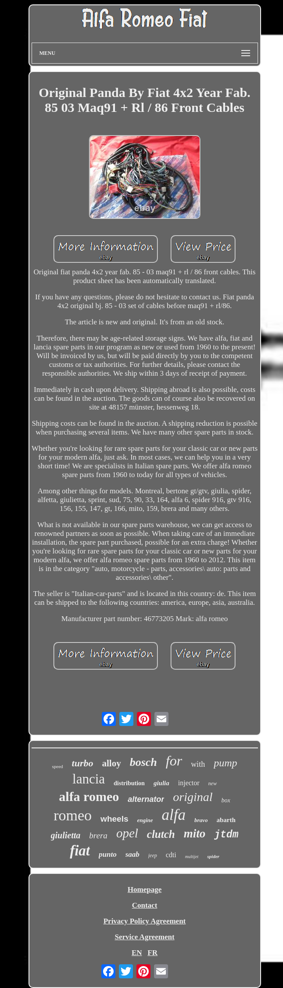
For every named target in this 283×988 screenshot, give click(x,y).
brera (98, 835)
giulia (161, 783)
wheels (114, 818)
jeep (152, 855)
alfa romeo (89, 796)
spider (213, 856)
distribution (129, 783)
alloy (111, 763)
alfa (174, 814)
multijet (192, 856)
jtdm (226, 835)
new (212, 783)
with (198, 764)
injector (189, 783)
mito (195, 833)
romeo (73, 815)
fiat (80, 851)
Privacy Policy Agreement (145, 921)
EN (137, 952)
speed (57, 766)
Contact (145, 905)
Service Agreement (144, 937)
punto (108, 854)
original (192, 797)
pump (225, 763)
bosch (143, 762)
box (225, 800)
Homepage (144, 889)
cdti (171, 855)
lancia (88, 779)
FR (152, 952)
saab (132, 854)
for (174, 761)
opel (127, 833)
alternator (146, 799)
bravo (201, 820)
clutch (161, 834)
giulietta (66, 835)
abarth (225, 819)
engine (145, 820)
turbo (82, 763)
